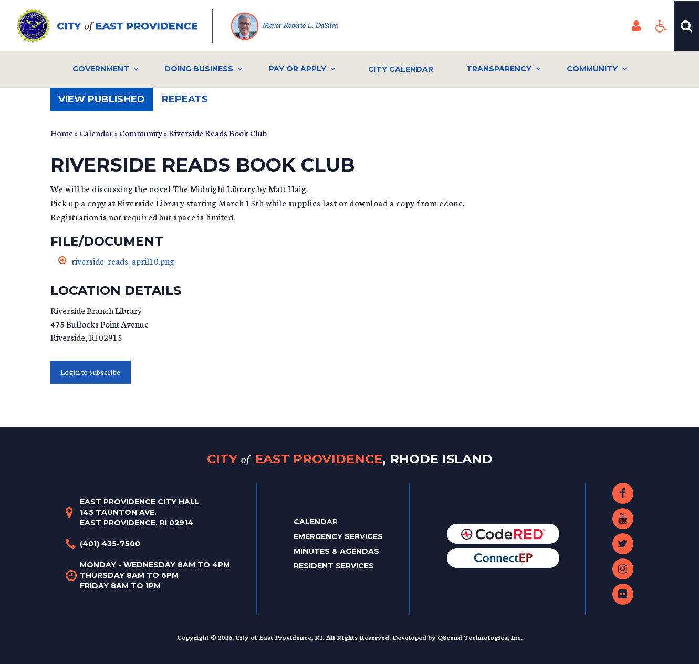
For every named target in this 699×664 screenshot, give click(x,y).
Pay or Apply (297, 68)
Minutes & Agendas (336, 551)
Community (592, 68)
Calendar (96, 133)
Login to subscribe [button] (90, 372)
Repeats (185, 99)
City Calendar (400, 69)
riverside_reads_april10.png (122, 261)
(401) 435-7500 (110, 544)
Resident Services (334, 566)
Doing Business (198, 68)
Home (61, 133)
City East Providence (350, 459)
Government (100, 68)
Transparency (498, 68)
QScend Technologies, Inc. (480, 637)
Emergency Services (338, 536)
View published (105, 102)
